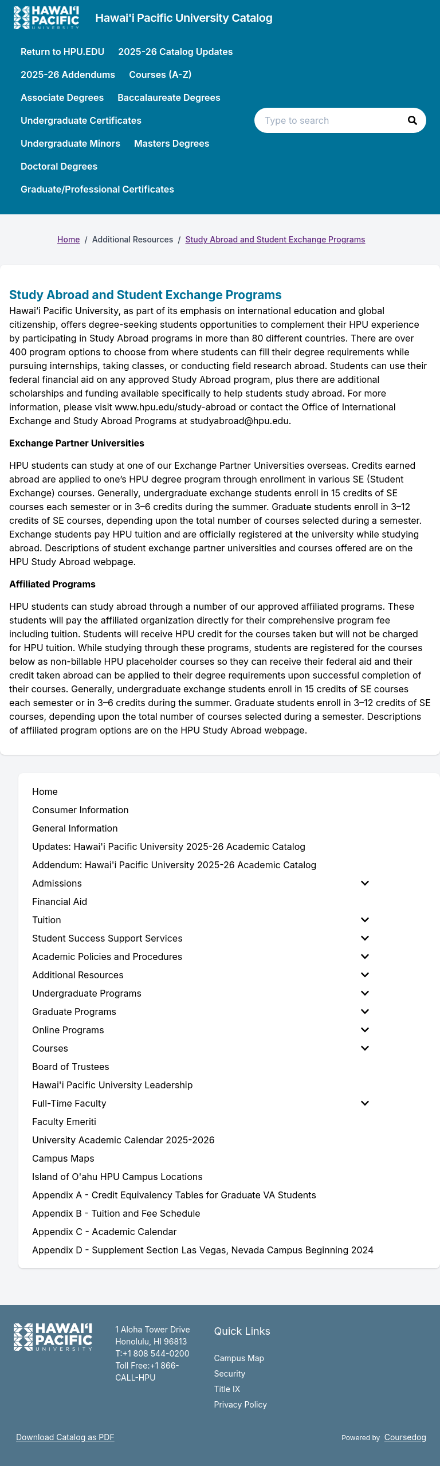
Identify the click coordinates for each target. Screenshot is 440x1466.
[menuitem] (203, 883)
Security (229, 1373)
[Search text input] (340, 120)
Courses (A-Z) (160, 74)
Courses (200, 1048)
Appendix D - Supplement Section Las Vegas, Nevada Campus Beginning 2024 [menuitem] (203, 1250)
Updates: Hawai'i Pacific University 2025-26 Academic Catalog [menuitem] (168, 846)
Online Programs (200, 1030)
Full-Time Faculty (200, 1103)
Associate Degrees (62, 97)
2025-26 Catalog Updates (175, 51)
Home (68, 239)
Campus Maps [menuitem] (63, 1158)
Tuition (200, 920)
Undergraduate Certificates (81, 120)
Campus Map (239, 1358)
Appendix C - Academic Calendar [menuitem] (104, 1231)
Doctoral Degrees (59, 166)
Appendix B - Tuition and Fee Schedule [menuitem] (116, 1213)
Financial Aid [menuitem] (59, 901)
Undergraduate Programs (200, 993)
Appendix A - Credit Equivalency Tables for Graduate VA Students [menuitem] (174, 1195)
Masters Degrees (172, 143)
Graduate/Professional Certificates (97, 189)
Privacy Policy (240, 1404)
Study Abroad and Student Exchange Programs (275, 239)
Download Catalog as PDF (65, 1437)
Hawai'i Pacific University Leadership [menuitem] (112, 1085)
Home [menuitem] (45, 791)
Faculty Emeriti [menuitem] (64, 1121)
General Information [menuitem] (75, 828)
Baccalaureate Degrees (168, 97)
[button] (412, 120)
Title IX (227, 1389)
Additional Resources (200, 975)
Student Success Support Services (200, 938)
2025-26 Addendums (68, 74)
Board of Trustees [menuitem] (70, 1066)
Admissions (200, 883)
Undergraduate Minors (70, 143)
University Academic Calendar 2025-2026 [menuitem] (123, 1140)
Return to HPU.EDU (62, 51)
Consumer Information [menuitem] (80, 810)
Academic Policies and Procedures (200, 956)
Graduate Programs (200, 1011)
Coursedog (405, 1437)
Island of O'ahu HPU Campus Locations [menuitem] (117, 1176)
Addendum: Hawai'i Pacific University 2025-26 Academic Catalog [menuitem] (174, 865)
